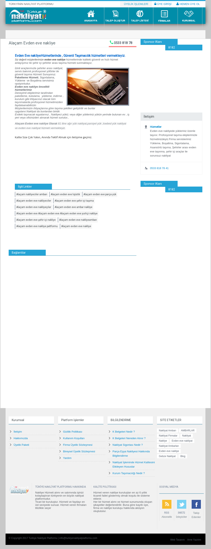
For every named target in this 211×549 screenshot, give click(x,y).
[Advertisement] (171, 76)
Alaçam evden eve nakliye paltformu (37, 226)
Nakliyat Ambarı (167, 430)
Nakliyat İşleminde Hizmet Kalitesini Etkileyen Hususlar (134, 464)
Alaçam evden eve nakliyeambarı (78, 219)
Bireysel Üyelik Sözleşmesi (79, 451)
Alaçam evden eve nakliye (76, 226)
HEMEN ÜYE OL (188, 4)
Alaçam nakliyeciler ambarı (31, 194)
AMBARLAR (188, 430)
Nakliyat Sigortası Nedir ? (128, 444)
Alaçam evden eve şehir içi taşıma (74, 200)
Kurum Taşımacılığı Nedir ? (129, 473)
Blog (182, 456)
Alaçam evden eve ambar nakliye (73, 207)
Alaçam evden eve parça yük (99, 194)
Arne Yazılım (194, 539)
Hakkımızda (21, 438)
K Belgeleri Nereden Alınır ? (129, 438)
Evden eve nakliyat (182, 440)
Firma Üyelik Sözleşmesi (77, 444)
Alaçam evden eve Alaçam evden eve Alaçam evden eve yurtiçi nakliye (56, 213)
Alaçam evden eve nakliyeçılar (33, 207)
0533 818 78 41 (159, 168)
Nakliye (163, 440)
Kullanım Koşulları (74, 438)
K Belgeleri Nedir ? (124, 431)
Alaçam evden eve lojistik (65, 194)
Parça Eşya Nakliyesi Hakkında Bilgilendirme (131, 453)
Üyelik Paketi (21, 444)
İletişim (18, 431)
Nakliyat (186, 435)
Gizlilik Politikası (72, 431)
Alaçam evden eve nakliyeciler (33, 200)
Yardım (67, 458)
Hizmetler (155, 126)
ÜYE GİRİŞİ (162, 4)
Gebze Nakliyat (167, 456)
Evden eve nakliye (169, 451)
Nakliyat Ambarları (169, 446)
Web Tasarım (177, 539)
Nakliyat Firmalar (168, 435)
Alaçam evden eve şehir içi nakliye (36, 219)
